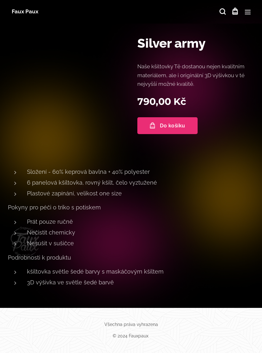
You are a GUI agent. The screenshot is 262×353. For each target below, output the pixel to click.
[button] (222, 12)
